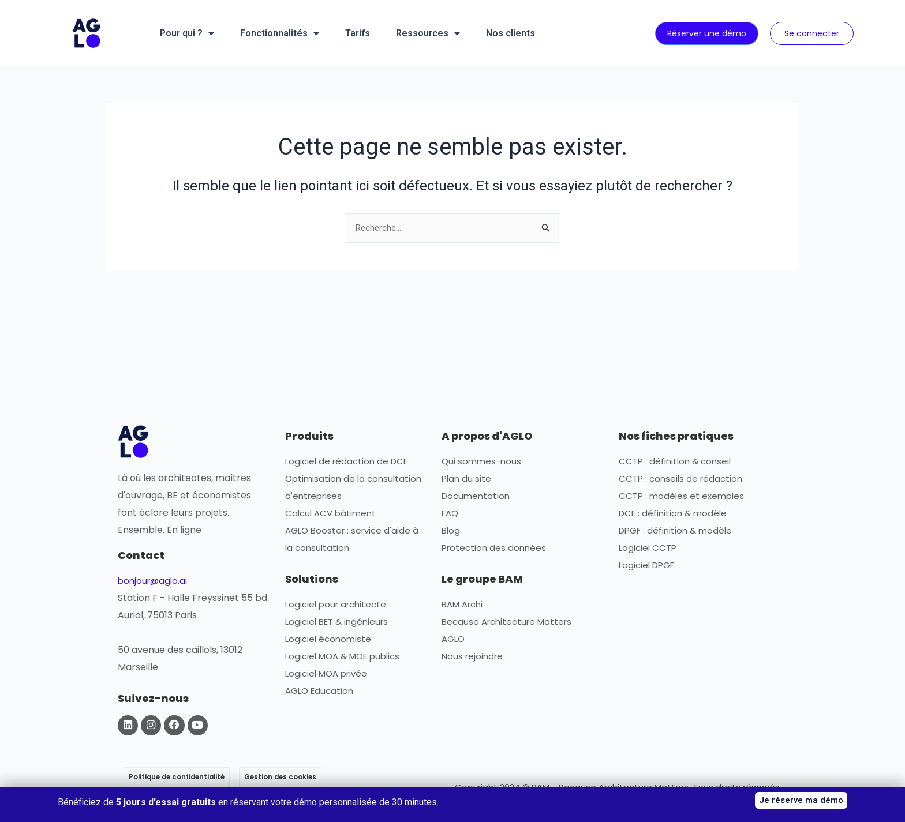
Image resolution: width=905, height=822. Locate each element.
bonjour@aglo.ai (154, 581)
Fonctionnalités (279, 33)
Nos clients (510, 33)
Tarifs (357, 33)
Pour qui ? (187, 33)
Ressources (428, 33)
